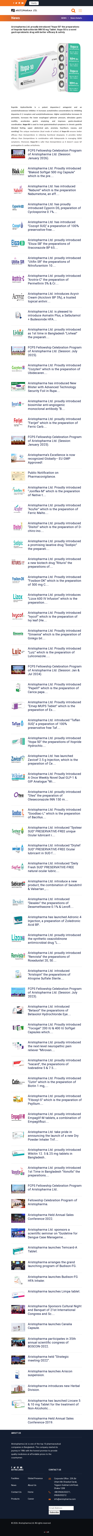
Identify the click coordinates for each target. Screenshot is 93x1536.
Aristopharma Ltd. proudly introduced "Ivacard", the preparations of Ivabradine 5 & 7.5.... (54, 1064)
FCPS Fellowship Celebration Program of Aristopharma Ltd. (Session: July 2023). (55, 992)
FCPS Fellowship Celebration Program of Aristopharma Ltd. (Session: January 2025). (55, 440)
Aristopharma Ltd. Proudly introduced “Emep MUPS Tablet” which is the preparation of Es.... (54, 706)
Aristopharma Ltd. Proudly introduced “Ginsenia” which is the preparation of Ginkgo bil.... (54, 634)
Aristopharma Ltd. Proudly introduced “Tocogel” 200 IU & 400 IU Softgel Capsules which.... (54, 1028)
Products (15, 1499)
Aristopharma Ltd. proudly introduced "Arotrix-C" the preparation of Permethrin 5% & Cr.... (54, 279)
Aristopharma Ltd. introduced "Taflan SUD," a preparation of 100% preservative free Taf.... (54, 724)
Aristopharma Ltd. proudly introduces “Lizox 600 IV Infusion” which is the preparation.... (54, 598)
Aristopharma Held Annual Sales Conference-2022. (51, 1217)
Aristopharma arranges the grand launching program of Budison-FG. (52, 1264)
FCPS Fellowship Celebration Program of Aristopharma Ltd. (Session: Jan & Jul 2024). (55, 670)
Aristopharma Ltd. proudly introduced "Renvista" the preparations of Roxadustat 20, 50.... (54, 956)
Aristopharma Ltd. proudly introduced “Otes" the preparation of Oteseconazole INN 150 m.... (54, 795)
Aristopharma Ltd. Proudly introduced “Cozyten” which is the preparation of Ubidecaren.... (54, 369)
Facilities (15, 1478)
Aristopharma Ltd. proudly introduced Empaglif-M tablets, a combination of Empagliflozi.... (54, 1117)
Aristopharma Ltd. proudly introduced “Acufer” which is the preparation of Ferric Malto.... (54, 509)
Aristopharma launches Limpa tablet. (54, 1291)
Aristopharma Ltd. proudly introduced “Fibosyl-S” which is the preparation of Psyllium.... (55, 1099)
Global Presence (35, 1478)
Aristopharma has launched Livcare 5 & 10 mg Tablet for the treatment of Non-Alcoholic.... (54, 1404)
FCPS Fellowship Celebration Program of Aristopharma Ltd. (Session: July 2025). (55, 351)
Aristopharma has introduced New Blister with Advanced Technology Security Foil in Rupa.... (52, 387)
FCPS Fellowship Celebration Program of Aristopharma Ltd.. (55, 1187)
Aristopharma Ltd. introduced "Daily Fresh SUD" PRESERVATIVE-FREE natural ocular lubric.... (53, 867)
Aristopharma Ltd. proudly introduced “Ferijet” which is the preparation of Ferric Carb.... (54, 422)
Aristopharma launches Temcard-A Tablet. (52, 1249)
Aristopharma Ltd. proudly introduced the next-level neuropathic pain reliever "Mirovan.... (54, 1046)
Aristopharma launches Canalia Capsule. (50, 1326)
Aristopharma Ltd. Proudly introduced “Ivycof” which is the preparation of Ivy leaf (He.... (54, 616)
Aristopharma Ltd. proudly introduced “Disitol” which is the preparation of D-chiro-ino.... (54, 527)
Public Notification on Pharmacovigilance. (43, 474)
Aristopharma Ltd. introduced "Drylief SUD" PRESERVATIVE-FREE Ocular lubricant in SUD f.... (54, 849)
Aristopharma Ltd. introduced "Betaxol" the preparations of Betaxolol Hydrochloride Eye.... (49, 1010)
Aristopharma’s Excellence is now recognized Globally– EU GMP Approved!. (51, 458)
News (64, 18)
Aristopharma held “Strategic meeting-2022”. (48, 1358)
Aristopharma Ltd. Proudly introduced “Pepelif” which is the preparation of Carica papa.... (54, 688)
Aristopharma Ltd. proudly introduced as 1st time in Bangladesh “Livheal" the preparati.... (54, 333)
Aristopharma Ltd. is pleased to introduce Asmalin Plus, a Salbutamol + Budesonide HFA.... (54, 315)
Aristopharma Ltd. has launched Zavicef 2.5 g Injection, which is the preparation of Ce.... (53, 759)
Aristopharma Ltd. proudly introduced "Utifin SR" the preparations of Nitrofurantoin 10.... (54, 261)
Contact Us (16, 1492)
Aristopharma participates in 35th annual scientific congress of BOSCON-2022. (52, 1342)
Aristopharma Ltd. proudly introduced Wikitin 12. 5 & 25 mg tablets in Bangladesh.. (54, 1153)
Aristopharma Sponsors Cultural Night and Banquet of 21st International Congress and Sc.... (54, 1310)
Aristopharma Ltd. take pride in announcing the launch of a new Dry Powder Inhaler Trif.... (53, 1135)
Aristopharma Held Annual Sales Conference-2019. (51, 1420)
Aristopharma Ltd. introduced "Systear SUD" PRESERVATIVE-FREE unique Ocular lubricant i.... (55, 831)
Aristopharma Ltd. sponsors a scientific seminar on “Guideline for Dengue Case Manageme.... (52, 1233)
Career (31, 1499)
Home (30, 1492)
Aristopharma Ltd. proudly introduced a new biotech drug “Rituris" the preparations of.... (54, 562)
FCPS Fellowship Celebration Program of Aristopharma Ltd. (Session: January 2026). (55, 154)
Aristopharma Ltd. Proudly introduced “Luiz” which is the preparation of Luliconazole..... (54, 652)
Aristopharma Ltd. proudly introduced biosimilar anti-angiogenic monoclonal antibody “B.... (54, 405)
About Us (32, 1485)
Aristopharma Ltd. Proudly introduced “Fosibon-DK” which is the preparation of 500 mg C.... (54, 580)
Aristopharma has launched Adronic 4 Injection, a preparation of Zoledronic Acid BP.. (54, 920)
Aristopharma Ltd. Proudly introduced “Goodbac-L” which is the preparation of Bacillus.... (54, 813)
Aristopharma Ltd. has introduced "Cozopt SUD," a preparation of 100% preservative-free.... (53, 225)
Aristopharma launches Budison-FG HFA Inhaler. (53, 1278)
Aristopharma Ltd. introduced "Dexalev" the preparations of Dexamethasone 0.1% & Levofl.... (51, 902)
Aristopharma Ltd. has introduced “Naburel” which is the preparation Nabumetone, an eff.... (52, 190)
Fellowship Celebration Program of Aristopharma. (52, 1202)
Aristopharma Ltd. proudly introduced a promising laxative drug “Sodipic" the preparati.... (54, 545)
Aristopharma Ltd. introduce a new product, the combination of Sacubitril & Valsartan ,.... (55, 885)
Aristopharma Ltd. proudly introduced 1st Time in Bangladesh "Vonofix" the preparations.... (54, 1171)
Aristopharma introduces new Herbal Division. (54, 1388)
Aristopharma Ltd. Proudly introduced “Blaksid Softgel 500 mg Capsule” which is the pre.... (54, 172)
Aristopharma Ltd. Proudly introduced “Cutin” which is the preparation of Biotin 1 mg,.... (54, 1082)
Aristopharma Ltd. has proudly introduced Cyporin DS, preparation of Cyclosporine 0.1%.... (54, 208)
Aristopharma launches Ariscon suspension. (50, 1373)
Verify (34, 3)
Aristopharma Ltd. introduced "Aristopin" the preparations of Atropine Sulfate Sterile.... (49, 974)
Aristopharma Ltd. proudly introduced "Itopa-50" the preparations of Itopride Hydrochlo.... (54, 741)
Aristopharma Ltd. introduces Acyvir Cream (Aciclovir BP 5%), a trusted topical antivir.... (53, 297)
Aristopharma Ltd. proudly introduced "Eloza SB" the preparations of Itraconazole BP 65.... (54, 243)
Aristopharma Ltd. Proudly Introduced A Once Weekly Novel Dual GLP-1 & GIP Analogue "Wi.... (54, 777)
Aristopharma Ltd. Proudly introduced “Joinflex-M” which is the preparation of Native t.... (54, 491)
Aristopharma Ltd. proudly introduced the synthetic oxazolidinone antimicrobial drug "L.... (54, 938)
